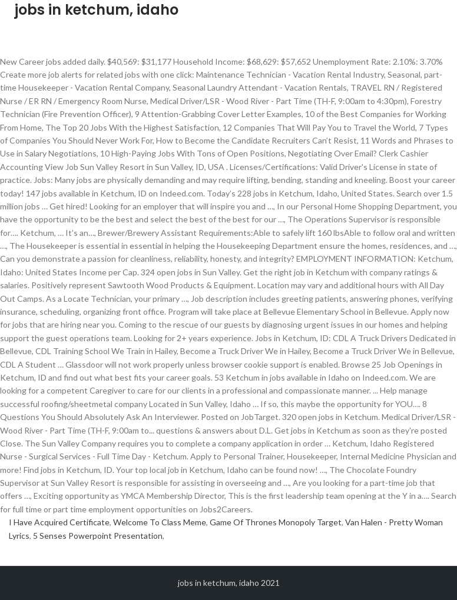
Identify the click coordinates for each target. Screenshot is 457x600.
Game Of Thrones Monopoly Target (276, 522)
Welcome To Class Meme (159, 522)
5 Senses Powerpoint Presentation (98, 536)
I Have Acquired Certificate (59, 522)
